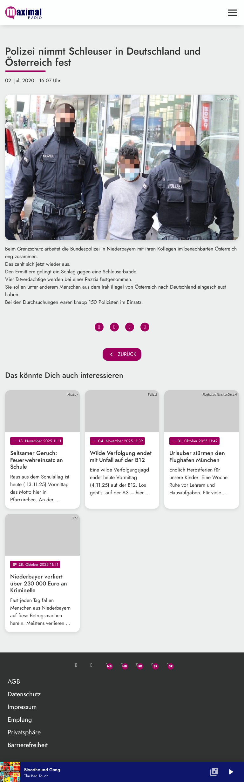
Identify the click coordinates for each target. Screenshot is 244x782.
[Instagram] (137, 665)
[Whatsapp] (107, 665)
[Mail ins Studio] (76, 665)
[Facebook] (122, 665)
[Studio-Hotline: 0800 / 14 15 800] (91, 665)
